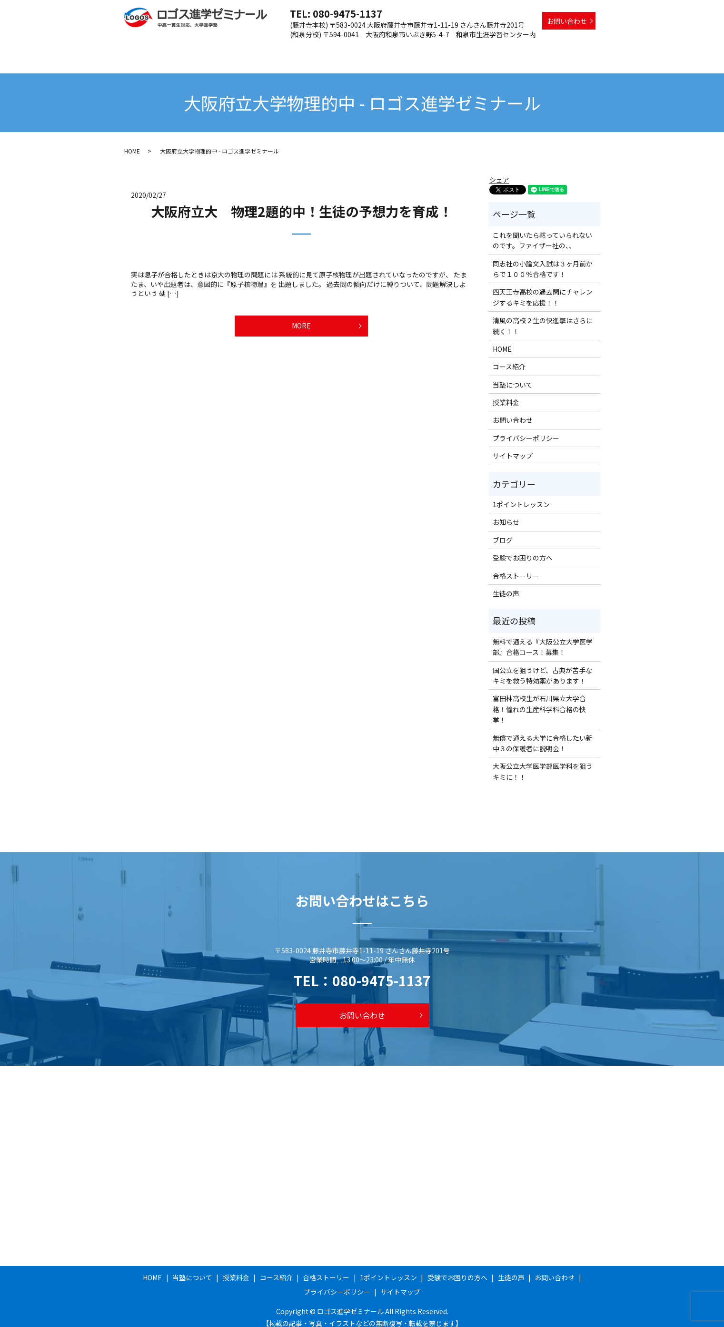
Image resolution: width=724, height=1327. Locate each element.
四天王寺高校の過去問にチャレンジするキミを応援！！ (543, 288)
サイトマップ (513, 446)
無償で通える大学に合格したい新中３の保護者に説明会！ (543, 734)
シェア (499, 170)
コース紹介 (345, 49)
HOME (220, 49)
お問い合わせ (567, 21)
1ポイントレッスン (458, 49)
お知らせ (506, 513)
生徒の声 (581, 49)
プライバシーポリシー (526, 429)
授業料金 (304, 49)
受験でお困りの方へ (527, 49)
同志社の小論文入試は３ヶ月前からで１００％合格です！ (543, 260)
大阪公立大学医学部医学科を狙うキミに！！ (543, 762)
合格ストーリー (395, 49)
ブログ (503, 531)
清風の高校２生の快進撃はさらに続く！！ (543, 316)
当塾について (261, 49)
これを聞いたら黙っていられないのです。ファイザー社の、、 (542, 231)
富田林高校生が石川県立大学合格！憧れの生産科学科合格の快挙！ (539, 699)
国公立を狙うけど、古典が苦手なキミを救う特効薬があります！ (542, 666)
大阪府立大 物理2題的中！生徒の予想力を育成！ (301, 202)
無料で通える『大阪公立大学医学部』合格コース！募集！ (543, 638)
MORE (301, 320)
